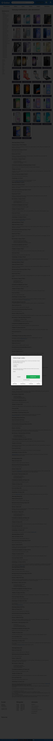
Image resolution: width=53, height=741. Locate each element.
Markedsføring (22, 383)
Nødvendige (15, 383)
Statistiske (38, 383)
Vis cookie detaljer (26, 379)
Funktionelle (31, 383)
